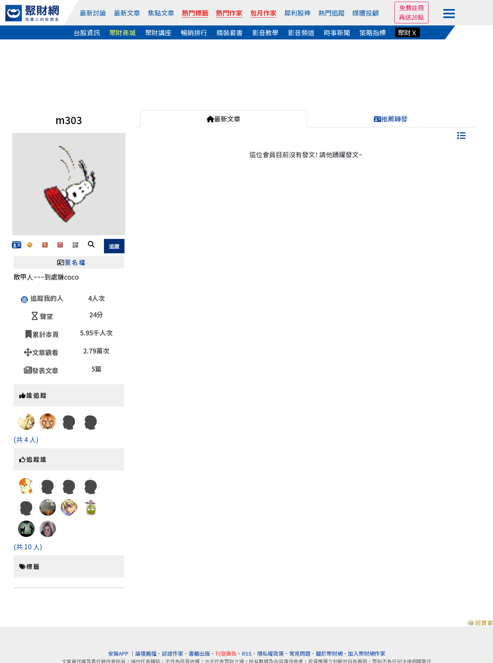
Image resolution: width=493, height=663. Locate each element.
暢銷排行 (194, 32)
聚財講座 (158, 32)
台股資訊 (87, 32)
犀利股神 (297, 13)
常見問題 (300, 653)
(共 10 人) (28, 546)
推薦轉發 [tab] (391, 119)
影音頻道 (301, 32)
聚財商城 (122, 32)
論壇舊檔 (146, 653)
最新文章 (127, 13)
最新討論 (93, 13)
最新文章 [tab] (223, 119)
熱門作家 (229, 13)
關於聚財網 (329, 653)
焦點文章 (161, 13)
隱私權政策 (270, 653)
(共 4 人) (26, 439)
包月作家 (263, 13)
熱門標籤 (195, 13)
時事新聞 (337, 32)
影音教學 (265, 32)
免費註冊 (411, 7)
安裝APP (119, 653)
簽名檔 (75, 262)
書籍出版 (199, 653)
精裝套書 (230, 32)
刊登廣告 (226, 653)
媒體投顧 (365, 13)
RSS (247, 653)
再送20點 (411, 17)
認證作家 (172, 653)
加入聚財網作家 (366, 653)
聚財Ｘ (407, 32)
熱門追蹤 (331, 13)
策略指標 (372, 32)
